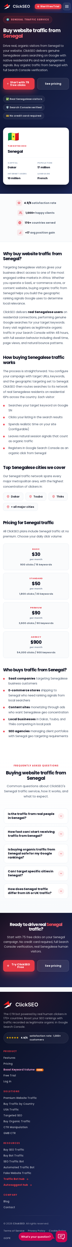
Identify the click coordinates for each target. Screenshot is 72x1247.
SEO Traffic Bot (13, 1161)
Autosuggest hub (17, 1185)
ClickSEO (19, 1223)
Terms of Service (13, 1231)
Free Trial (9, 1075)
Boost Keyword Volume (23, 1069)
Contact (9, 1207)
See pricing (53, 84)
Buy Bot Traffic (13, 1155)
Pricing (8, 1064)
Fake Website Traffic (17, 1173)
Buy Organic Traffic (16, 1121)
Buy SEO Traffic (13, 1150)
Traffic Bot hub (16, 1179)
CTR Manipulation (15, 1127)
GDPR (6, 1238)
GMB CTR (9, 1133)
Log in (7, 1081)
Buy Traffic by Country (18, 1104)
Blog (6, 1201)
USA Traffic (11, 1109)
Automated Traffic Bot (18, 1167)
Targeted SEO (12, 1115)
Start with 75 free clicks (18, 83)
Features (9, 1058)
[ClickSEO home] (20, 1005)
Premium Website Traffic (20, 1098)
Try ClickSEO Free (18, 965)
